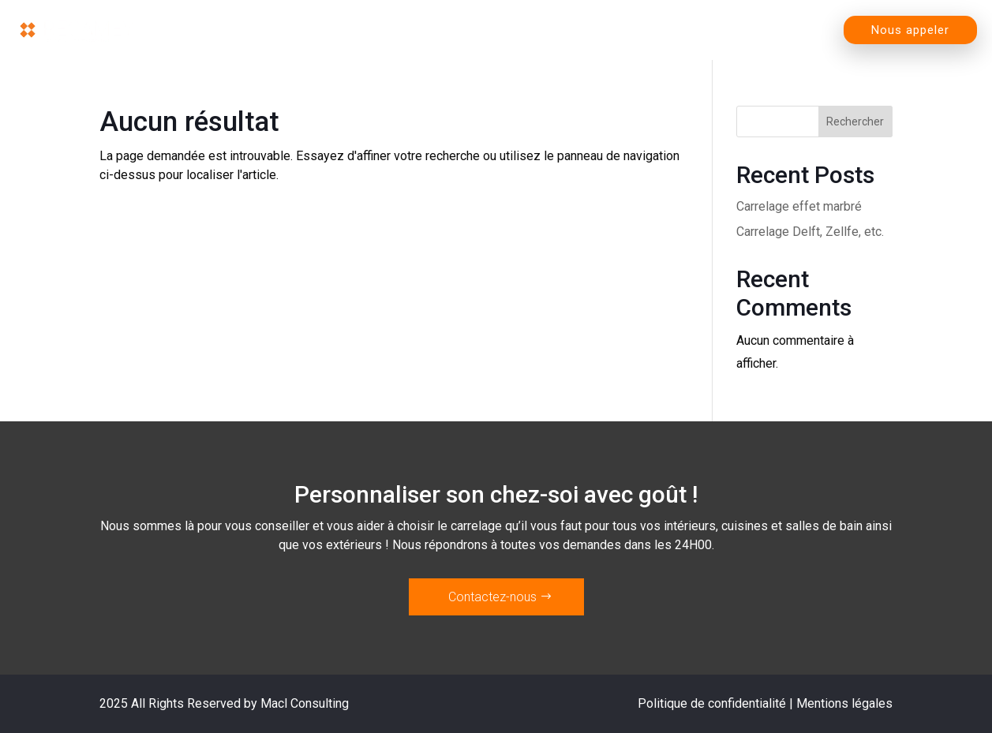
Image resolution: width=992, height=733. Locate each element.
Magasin (490, 30)
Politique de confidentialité (712, 703)
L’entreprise (613, 30)
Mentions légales (844, 703)
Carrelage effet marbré (799, 206)
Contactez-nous (492, 596)
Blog (719, 30)
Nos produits (363, 30)
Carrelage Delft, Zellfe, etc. (810, 231)
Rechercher (855, 121)
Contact (791, 30)
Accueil (256, 30)
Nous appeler (910, 30)
